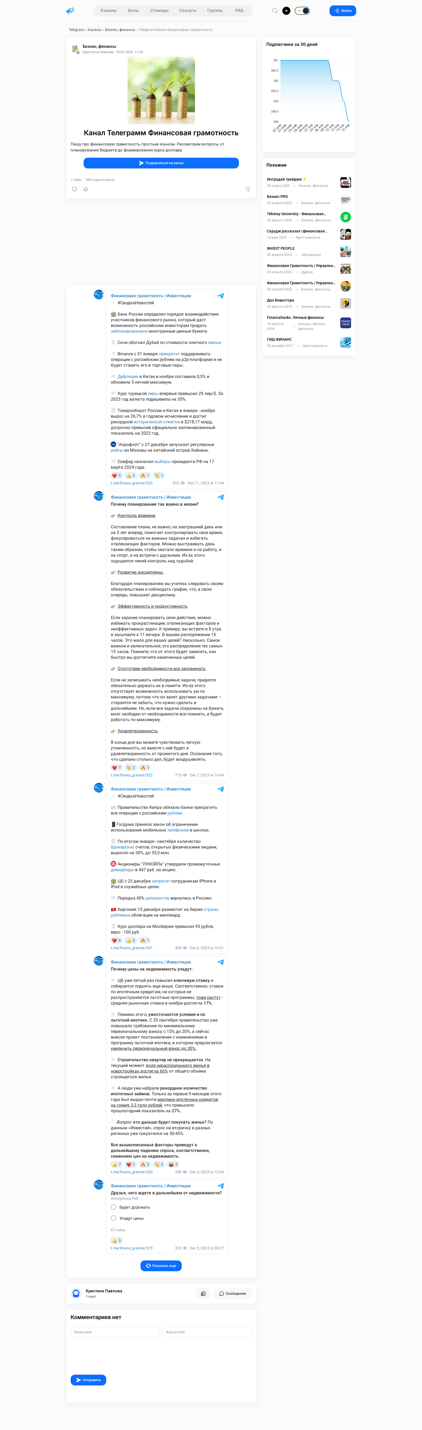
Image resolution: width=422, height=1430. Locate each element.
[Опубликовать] (286, 11)
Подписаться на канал (161, 163)
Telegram (76, 30)
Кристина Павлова (104, 1291)
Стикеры (159, 10)
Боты (133, 10)
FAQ (239, 10)
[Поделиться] (86, 189)
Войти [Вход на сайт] (343, 10)
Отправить (88, 1380)
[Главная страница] (70, 11)
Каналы (108, 10)
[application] (309, 96)
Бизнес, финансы (120, 30)
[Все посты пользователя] (203, 1293)
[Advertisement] (161, 242)
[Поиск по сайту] (275, 11)
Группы (214, 10)
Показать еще (161, 1265)
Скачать (188, 10)
